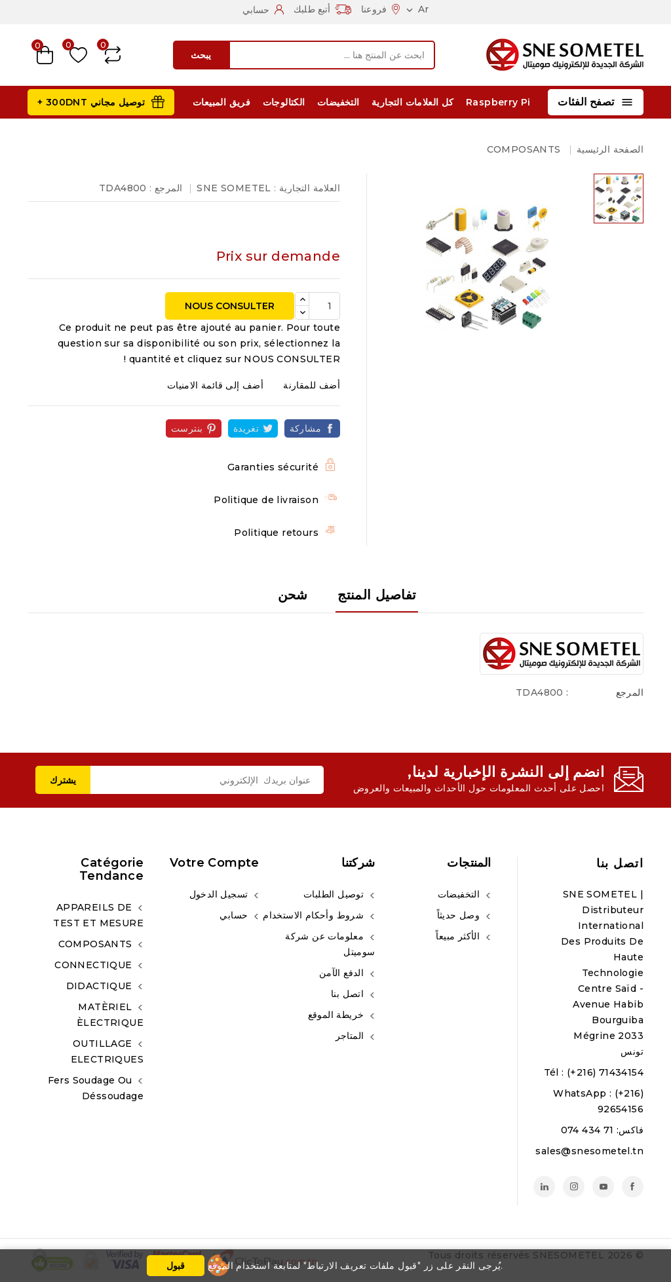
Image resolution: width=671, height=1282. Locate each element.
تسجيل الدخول (220, 894)
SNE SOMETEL (234, 188)
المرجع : (165, 188)
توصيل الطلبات (335, 894)
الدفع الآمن (343, 973)
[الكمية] (324, 306)
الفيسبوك (632, 1186)
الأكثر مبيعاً (459, 936)
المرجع (629, 692)
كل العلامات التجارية (413, 102)
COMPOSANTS (96, 944)
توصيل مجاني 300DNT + (91, 102)
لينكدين (544, 1186)
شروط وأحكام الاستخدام (314, 915)
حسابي (235, 915)
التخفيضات (338, 102)
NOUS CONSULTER (230, 306)
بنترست (186, 428)
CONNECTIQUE (94, 965)
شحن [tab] (293, 595)
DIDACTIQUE (100, 986)
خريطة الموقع (337, 1015)
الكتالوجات (284, 102)
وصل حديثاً (460, 915)
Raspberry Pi (498, 102)
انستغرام (574, 1186)
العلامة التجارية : (307, 188)
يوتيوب (603, 1186)
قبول (175, 1266)
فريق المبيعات (221, 102)
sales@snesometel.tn (589, 1151)
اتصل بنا (619, 863)
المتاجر (351, 1036)
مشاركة (305, 428)
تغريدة (246, 428)
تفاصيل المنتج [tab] (376, 595)
